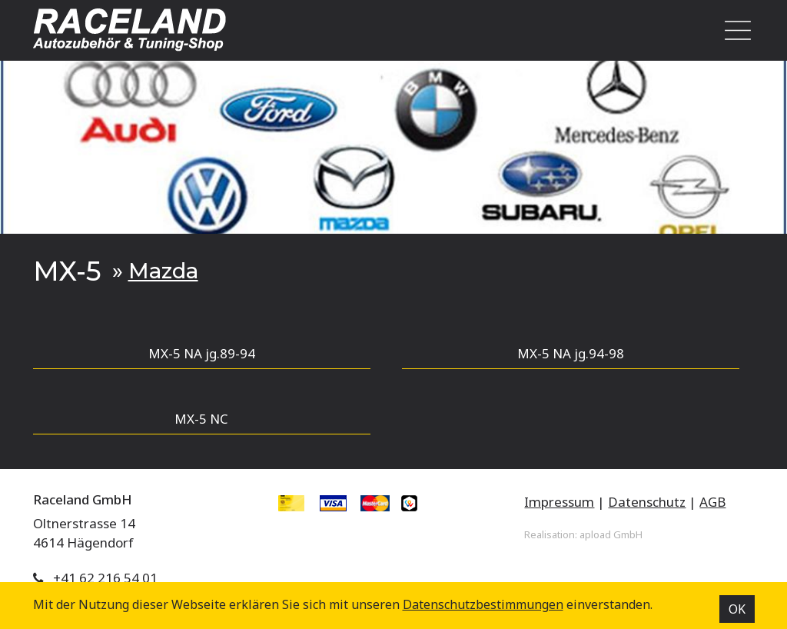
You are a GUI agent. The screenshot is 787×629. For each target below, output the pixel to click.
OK (737, 609)
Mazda (163, 271)
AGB (712, 502)
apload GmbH (611, 534)
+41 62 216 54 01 (105, 578)
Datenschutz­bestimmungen (483, 604)
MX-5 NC (201, 419)
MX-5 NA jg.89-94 (201, 353)
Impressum (559, 502)
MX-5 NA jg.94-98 (570, 353)
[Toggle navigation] (733, 30)
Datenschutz (647, 502)
